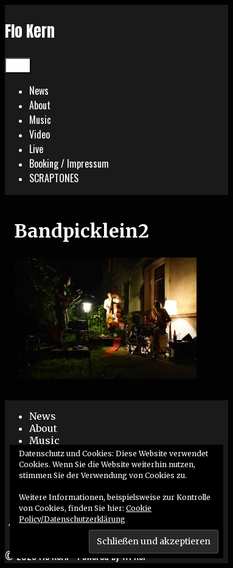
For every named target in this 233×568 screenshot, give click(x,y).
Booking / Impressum (69, 163)
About (39, 105)
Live (36, 149)
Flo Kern (30, 31)
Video (39, 134)
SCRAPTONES (53, 178)
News (39, 90)
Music (40, 119)
